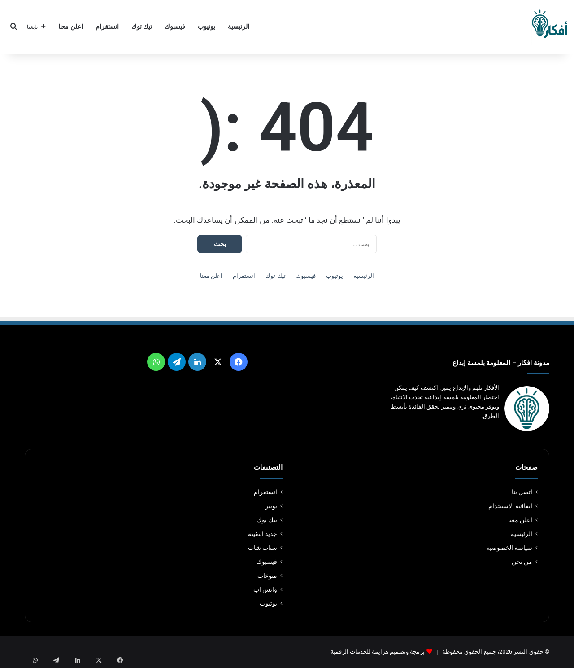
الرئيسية (238, 26)
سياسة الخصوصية (509, 547)
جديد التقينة (262, 533)
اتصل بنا (522, 492)
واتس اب (265, 589)
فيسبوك (175, 26)
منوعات (267, 575)
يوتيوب (206, 26)
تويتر (271, 506)
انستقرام (107, 26)
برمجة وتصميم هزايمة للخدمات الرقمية (377, 651)
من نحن (522, 561)
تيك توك (141, 26)
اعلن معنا (70, 26)
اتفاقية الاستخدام (510, 506)
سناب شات (262, 547)
